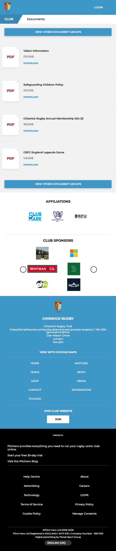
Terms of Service (32, 504)
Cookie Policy (32, 513)
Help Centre (31, 476)
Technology (31, 495)
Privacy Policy (84, 504)
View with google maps (58, 352)
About (84, 476)
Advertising (31, 486)
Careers (84, 486)
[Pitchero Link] (58, 440)
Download (30, 63)
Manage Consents (84, 513)
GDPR (84, 495)
